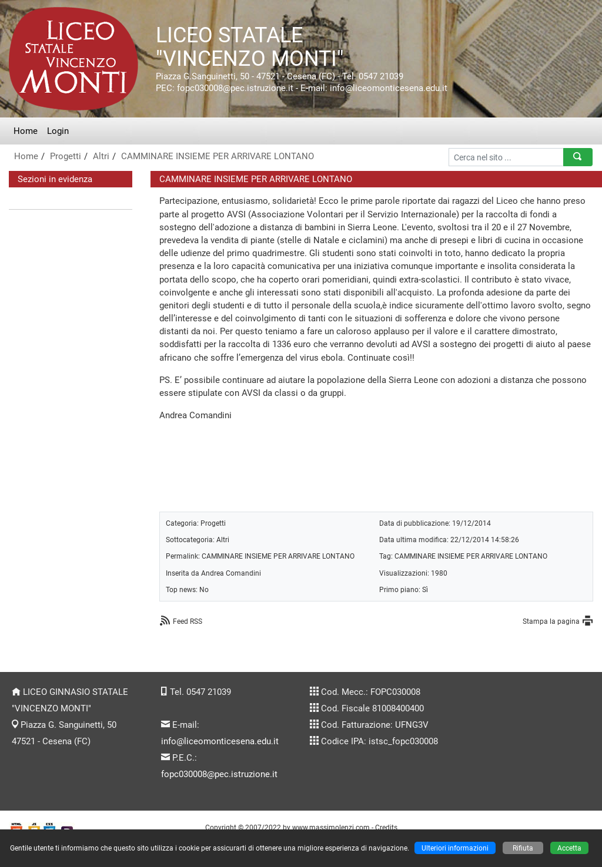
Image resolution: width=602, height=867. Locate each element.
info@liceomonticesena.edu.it (220, 741)
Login (58, 131)
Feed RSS (187, 621)
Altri (101, 156)
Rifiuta (523, 848)
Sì (425, 589)
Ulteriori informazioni (455, 848)
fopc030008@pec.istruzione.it (219, 774)
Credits (386, 827)
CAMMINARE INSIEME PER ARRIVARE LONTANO (217, 156)
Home (26, 131)
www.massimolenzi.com (331, 827)
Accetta (569, 848)
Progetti (65, 156)
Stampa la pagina (551, 621)
